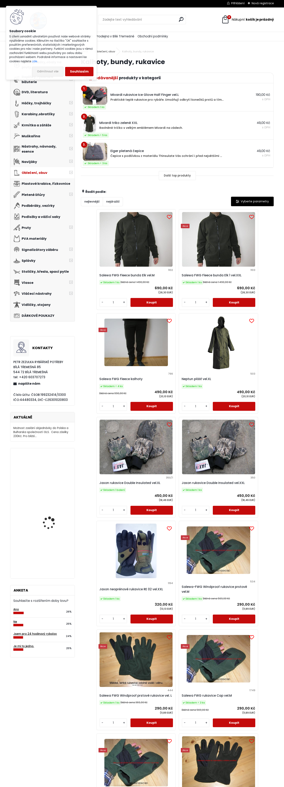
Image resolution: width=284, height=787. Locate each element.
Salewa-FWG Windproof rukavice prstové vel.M (249, 390)
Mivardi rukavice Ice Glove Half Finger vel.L (102, 615)
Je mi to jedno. (23, 646)
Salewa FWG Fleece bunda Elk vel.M (100, 277)
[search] (181, 19)
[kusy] (92, 311)
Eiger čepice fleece (50, 502)
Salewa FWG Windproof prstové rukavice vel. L (104, 503)
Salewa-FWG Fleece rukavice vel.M (245, 503)
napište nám (29, 383)
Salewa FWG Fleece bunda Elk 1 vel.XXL (149, 277)
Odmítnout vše (47, 71)
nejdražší (113, 202)
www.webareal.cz (158, 783)
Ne (15, 622)
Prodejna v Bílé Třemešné (115, 36)
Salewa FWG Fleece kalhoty (197, 277)
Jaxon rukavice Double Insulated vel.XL (103, 390)
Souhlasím (79, 71)
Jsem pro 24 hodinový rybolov (35, 634)
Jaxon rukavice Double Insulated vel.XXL (151, 390)
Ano (16, 609)
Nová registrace (263, 3)
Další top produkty (177, 175)
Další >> (184, 669)
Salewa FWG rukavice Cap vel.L (199, 503)
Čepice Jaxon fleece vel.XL (246, 615)
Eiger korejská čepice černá (198, 615)
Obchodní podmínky (153, 36)
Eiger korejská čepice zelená (150, 615)
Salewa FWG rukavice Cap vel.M (151, 503)
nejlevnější (92, 202)
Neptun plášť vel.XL (244, 278)
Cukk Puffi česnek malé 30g (53, 542)
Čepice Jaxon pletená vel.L (52, 469)
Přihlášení (238, 3)
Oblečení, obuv (105, 51)
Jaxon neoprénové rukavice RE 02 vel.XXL (198, 390)
